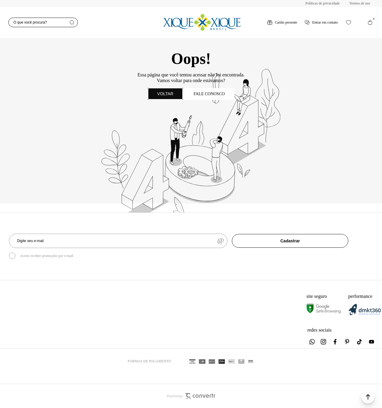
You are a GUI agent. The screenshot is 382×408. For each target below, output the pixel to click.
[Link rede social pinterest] (347, 341)
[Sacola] (370, 22)
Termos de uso (359, 3)
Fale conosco (209, 94)
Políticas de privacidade (323, 3)
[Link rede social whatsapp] (311, 341)
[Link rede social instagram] (323, 341)
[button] (368, 397)
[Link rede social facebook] (335, 341)
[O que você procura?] (43, 22)
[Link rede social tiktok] (359, 341)
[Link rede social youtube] (371, 341)
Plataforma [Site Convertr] (191, 396)
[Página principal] (201, 22)
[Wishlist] (348, 22)
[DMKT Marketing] (364, 314)
